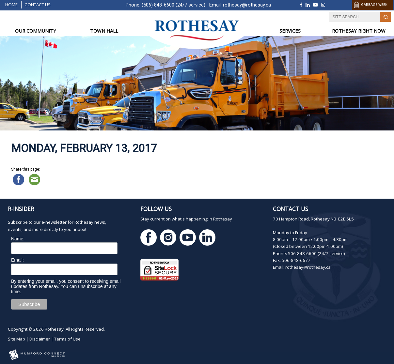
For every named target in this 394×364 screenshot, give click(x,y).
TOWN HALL (104, 30)
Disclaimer (39, 339)
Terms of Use (67, 339)
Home (11, 5)
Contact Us (37, 5)
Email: (17, 260)
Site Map (16, 339)
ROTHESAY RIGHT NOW (359, 30)
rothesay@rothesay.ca (247, 5)
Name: (17, 238)
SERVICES (290, 30)
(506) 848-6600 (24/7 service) (173, 5)
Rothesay (54, 329)
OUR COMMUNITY (35, 30)
